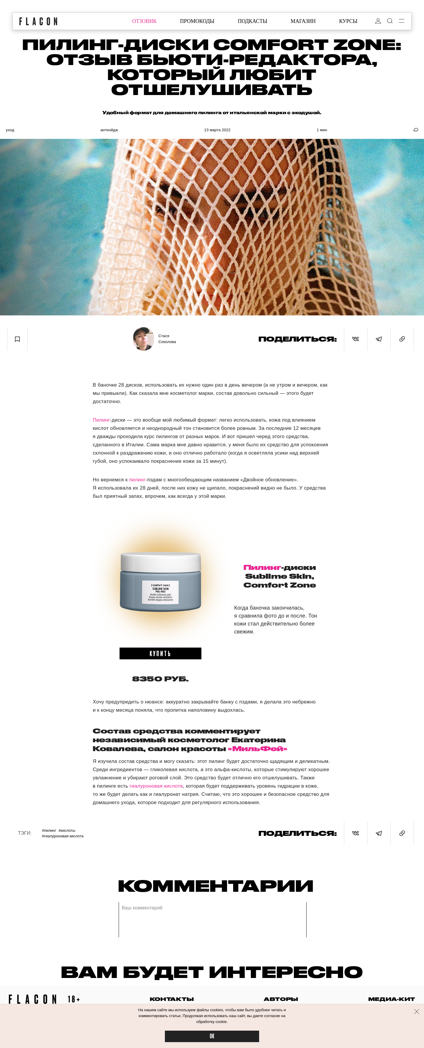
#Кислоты (67, 830)
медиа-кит (391, 999)
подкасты (252, 21)
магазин (303, 21)
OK (212, 1036)
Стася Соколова (167, 339)
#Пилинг (49, 830)
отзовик (144, 21)
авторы (281, 999)
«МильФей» (257, 748)
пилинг (137, 480)
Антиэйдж (109, 130)
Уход (10, 130)
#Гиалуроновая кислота (62, 836)
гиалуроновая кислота (156, 786)
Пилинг (101, 420)
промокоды (197, 21)
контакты (172, 999)
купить (161, 653)
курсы (348, 21)
